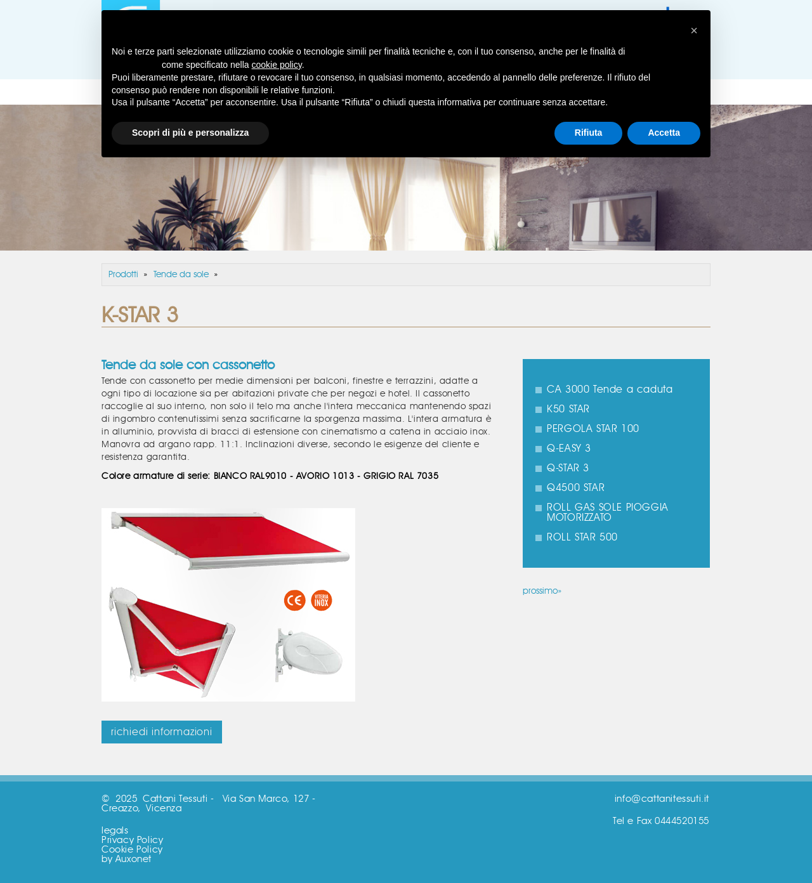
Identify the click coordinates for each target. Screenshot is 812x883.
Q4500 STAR (576, 488)
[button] (694, 30)
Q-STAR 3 (568, 468)
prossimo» (542, 591)
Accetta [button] (664, 133)
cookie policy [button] (277, 65)
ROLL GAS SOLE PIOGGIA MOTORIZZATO (608, 512)
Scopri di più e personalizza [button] (190, 133)
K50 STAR (568, 409)
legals (115, 830)
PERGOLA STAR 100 (593, 429)
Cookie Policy (132, 849)
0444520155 (682, 821)
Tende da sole (181, 274)
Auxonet (133, 859)
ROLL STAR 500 (582, 537)
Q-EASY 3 (569, 448)
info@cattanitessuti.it (662, 799)
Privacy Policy (132, 840)
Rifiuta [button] (589, 133)
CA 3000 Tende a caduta (609, 389)
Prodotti (123, 274)
